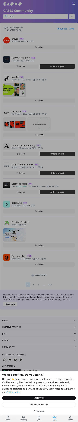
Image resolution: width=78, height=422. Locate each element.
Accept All (39, 398)
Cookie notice (13, 392)
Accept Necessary (39, 404)
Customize (39, 411)
